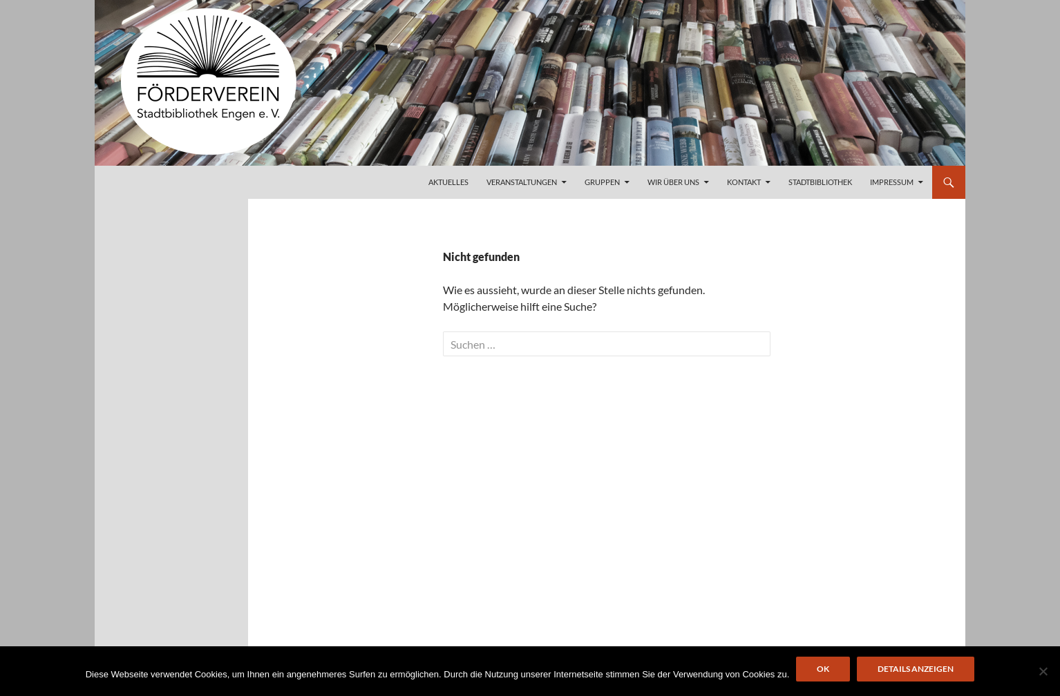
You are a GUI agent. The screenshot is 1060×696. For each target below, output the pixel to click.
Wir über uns (673, 181)
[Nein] (1043, 671)
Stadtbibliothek (820, 181)
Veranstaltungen (521, 181)
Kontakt (744, 181)
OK (823, 669)
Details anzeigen (916, 669)
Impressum (892, 181)
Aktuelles (448, 181)
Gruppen (602, 181)
